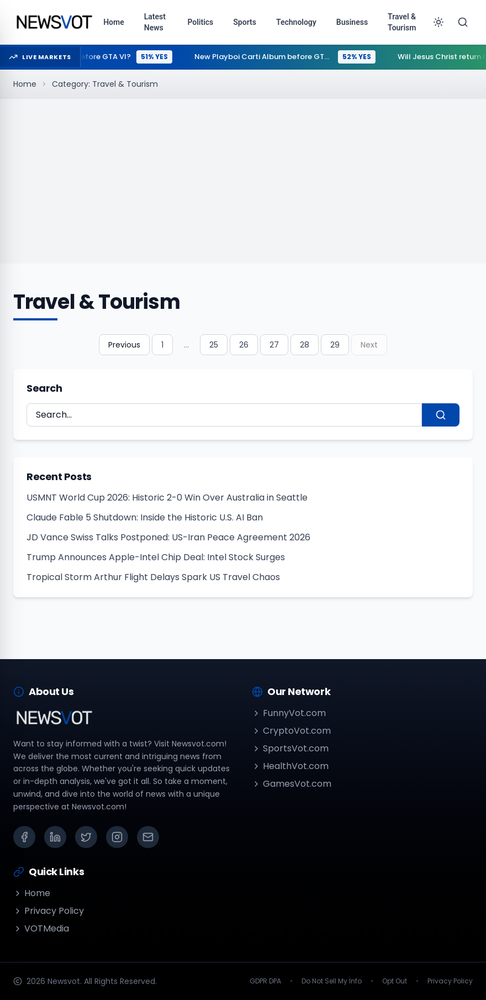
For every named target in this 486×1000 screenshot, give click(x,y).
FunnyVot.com (289, 713)
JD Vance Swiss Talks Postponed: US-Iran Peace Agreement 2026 (168, 537)
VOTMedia (41, 928)
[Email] (148, 837)
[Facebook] (24, 837)
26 (244, 344)
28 (304, 344)
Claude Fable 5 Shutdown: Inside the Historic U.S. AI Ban (145, 517)
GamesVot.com (291, 783)
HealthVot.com (290, 766)
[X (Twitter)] (86, 837)
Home (24, 84)
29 (335, 344)
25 (213, 344)
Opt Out (394, 981)
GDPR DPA (265, 981)
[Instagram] (117, 837)
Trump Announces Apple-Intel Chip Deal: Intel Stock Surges (156, 557)
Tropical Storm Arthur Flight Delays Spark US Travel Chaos (153, 577)
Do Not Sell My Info (332, 981)
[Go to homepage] (53, 22)
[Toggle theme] (438, 22)
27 (274, 344)
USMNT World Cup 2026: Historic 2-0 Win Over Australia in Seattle (167, 497)
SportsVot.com (290, 748)
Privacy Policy (48, 910)
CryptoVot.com (291, 730)
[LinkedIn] (55, 837)
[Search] (463, 22)
